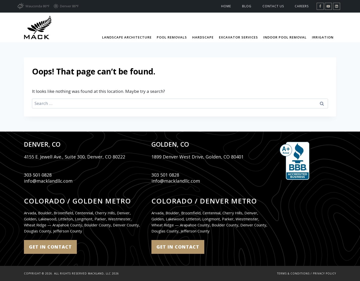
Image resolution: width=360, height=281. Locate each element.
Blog (246, 6)
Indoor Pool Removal (285, 37)
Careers (302, 6)
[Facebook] (320, 6)
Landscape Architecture (127, 37)
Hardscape (203, 37)
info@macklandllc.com (48, 181)
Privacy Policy (324, 273)
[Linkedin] (336, 6)
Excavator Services (238, 37)
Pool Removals (172, 37)
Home (226, 6)
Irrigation (323, 37)
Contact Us (273, 6)
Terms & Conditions (293, 273)
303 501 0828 (38, 175)
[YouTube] (328, 6)
